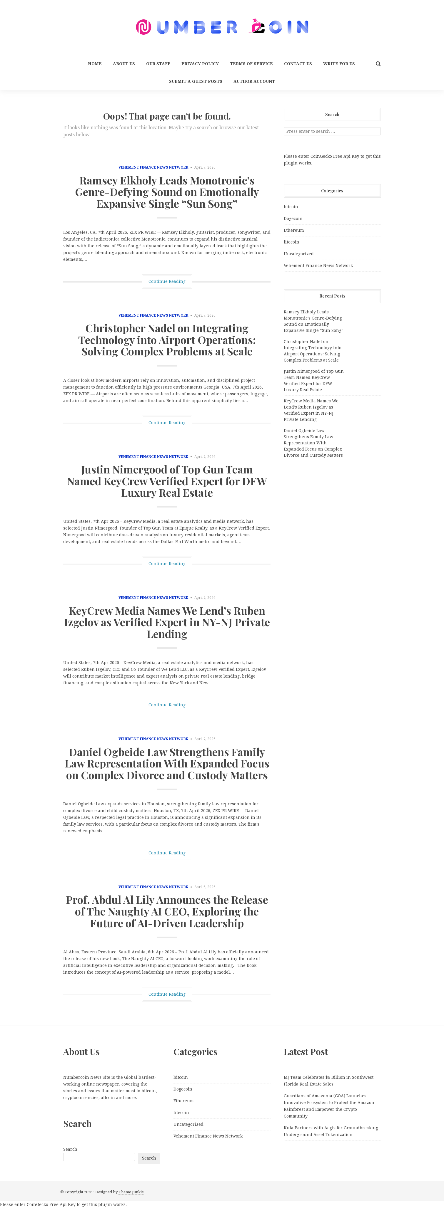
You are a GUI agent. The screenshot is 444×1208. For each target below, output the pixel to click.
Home (95, 63)
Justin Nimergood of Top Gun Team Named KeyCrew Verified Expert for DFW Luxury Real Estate (167, 480)
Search (70, 1149)
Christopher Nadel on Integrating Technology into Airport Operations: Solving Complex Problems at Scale (167, 339)
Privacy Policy (200, 63)
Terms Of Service (251, 63)
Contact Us (298, 63)
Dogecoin (293, 218)
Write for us (339, 63)
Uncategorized (299, 253)
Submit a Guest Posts (195, 81)
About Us (124, 63)
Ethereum (294, 230)
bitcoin (291, 206)
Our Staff (158, 63)
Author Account (254, 81)
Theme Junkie (131, 1192)
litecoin (291, 242)
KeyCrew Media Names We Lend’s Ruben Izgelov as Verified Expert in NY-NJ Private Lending (167, 622)
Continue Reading (167, 281)
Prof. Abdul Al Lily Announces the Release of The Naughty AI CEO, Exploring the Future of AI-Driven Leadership (167, 911)
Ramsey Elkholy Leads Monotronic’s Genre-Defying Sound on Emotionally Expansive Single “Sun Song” (167, 191)
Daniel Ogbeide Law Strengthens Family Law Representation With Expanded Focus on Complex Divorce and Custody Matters (167, 763)
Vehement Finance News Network (153, 167)
